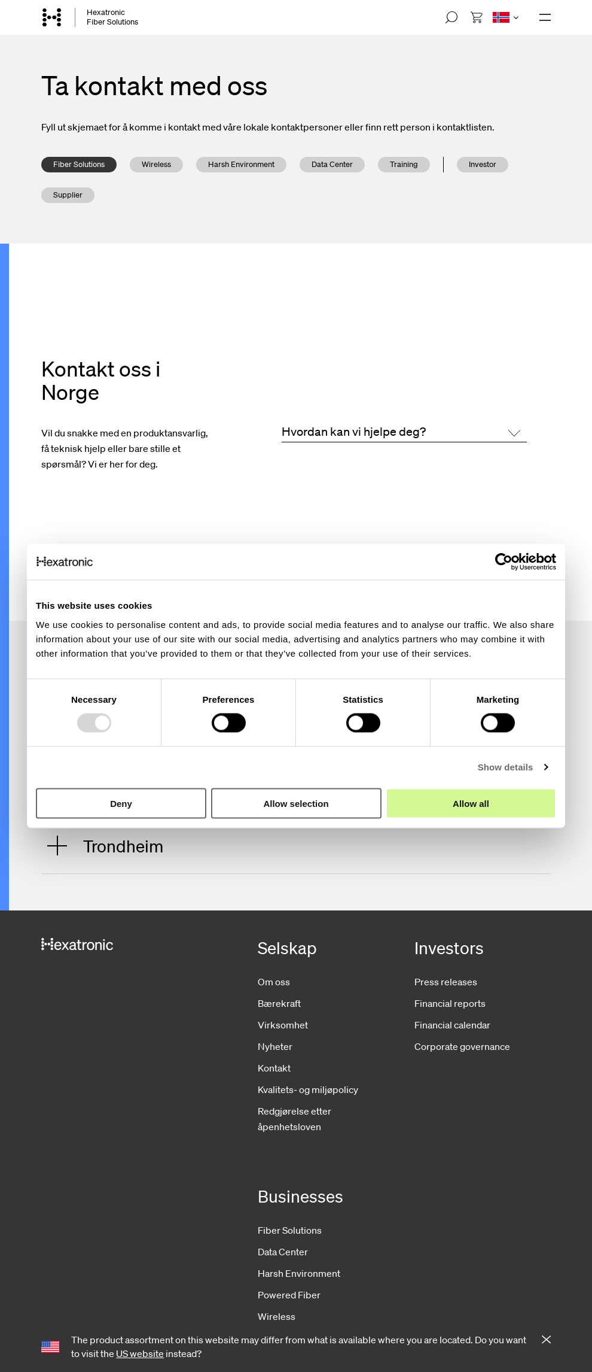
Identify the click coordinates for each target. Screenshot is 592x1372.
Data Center (332, 164)
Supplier (68, 195)
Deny (121, 803)
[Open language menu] (505, 17)
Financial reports (450, 1003)
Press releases (445, 982)
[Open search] (451, 17)
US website (140, 1353)
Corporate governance (462, 1046)
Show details (505, 767)
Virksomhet (283, 1025)
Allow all (471, 803)
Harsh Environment (241, 164)
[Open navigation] (545, 17)
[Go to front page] (52, 17)
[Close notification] (546, 1340)
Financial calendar (452, 1025)
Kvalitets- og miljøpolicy (308, 1089)
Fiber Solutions (79, 164)
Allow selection (295, 803)
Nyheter (275, 1046)
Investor (482, 164)
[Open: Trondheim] (292, 845)
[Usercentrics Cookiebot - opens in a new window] (503, 562)
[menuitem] (477, 17)
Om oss (274, 982)
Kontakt (274, 1068)
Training (404, 164)
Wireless (156, 164)
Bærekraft (279, 1003)
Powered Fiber (289, 1295)
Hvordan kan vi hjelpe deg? (354, 431)
